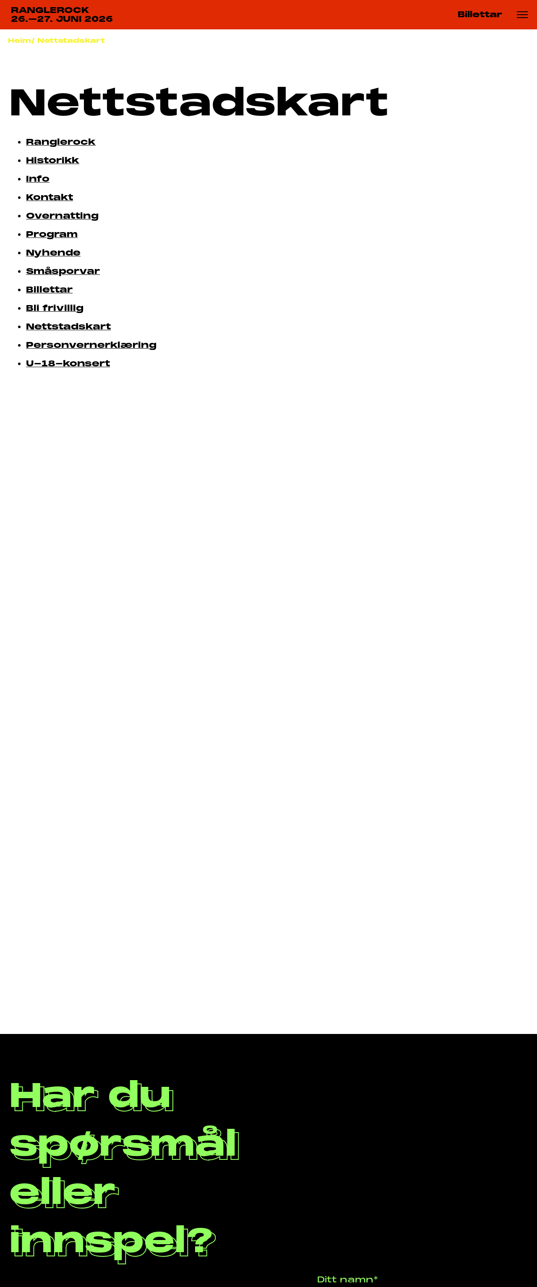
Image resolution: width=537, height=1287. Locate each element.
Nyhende (53, 253)
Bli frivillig (54, 308)
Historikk (52, 160)
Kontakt (49, 197)
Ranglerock (61, 142)
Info (38, 179)
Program (52, 234)
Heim (19, 40)
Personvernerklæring (91, 345)
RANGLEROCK (62, 15)
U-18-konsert (68, 363)
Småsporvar (63, 271)
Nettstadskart (71, 40)
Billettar (480, 14)
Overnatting (62, 216)
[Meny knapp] (522, 15)
